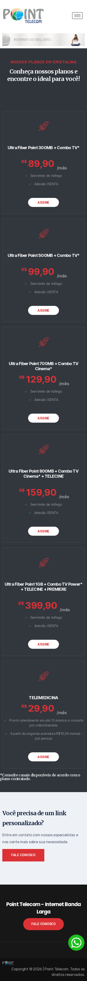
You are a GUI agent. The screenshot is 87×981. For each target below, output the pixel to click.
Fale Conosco (23, 855)
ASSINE (43, 202)
